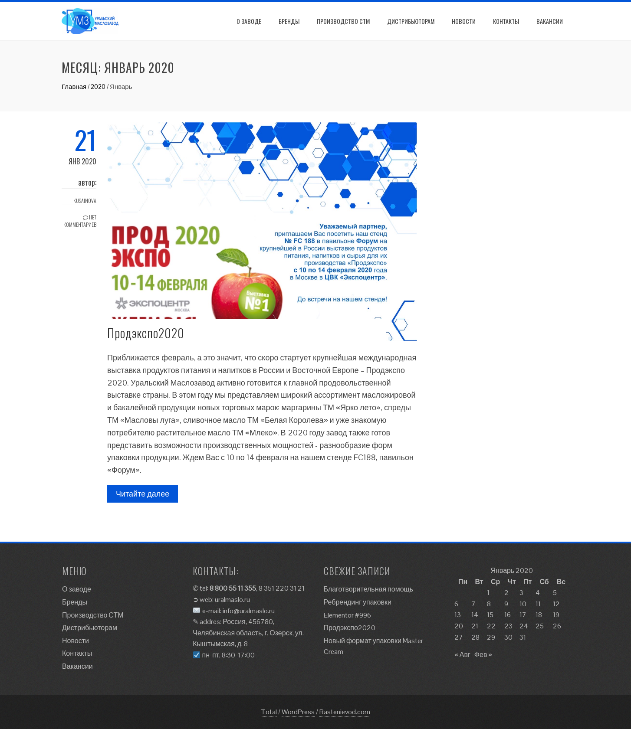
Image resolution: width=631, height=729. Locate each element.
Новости (464, 21)
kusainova (84, 200)
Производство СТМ (343, 21)
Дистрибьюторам (410, 21)
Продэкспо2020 (145, 333)
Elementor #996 (347, 615)
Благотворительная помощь (369, 589)
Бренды (289, 21)
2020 (98, 86)
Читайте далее (142, 494)
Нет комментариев (79, 220)
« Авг (462, 654)
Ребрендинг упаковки (358, 602)
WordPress (298, 711)
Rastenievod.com (344, 711)
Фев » (483, 654)
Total (269, 711)
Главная (74, 86)
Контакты (506, 21)
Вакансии (549, 21)
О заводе (249, 21)
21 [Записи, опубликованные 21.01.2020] (474, 626)
